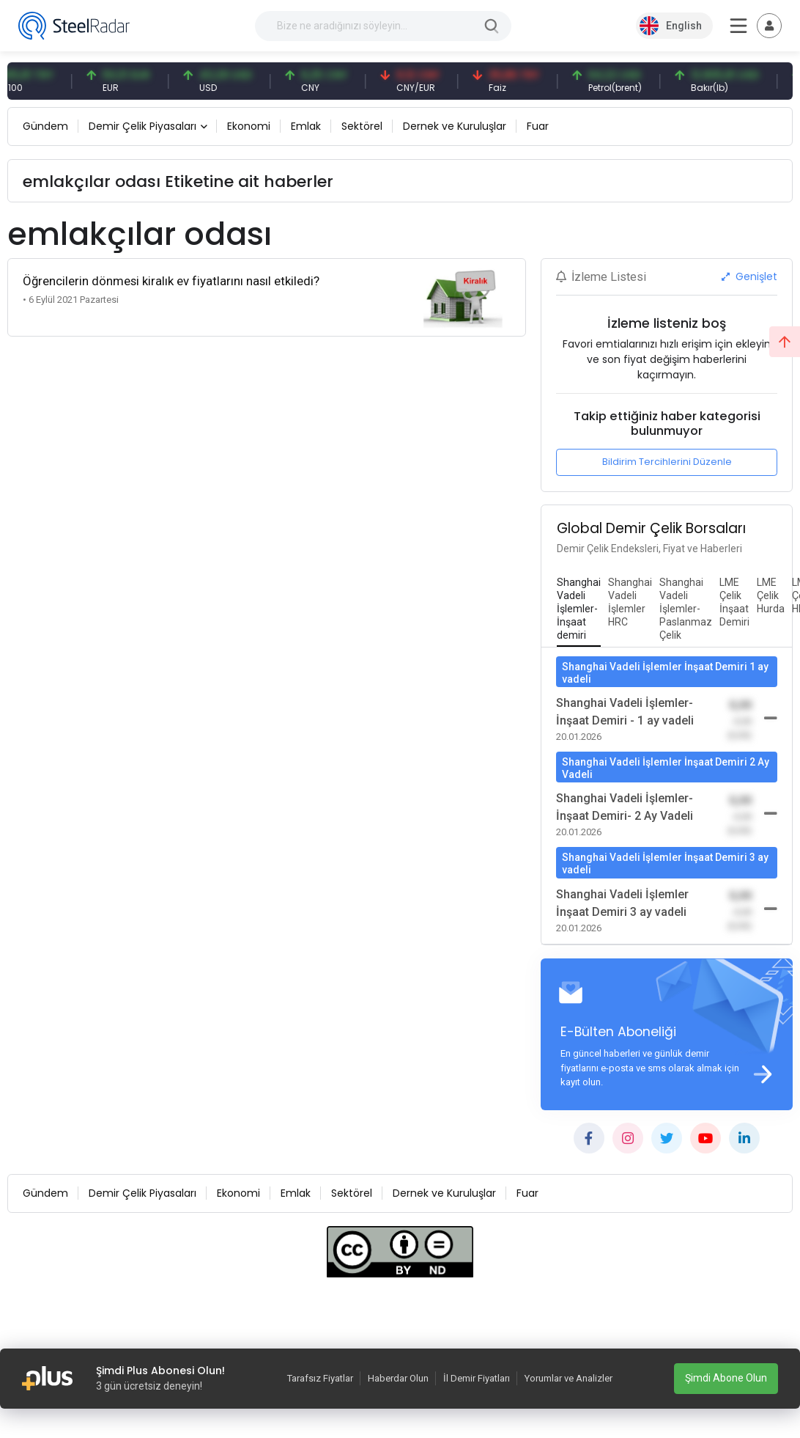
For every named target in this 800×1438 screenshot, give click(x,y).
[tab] (579, 609)
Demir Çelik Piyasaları (142, 126)
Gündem (45, 126)
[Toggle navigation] (769, 25)
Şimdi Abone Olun (726, 1378)
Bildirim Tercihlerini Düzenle (667, 462)
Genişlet (749, 276)
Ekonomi (248, 126)
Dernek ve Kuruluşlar (454, 126)
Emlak (306, 126)
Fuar (538, 126)
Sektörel (361, 126)
